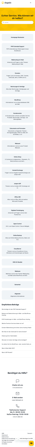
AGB (3, 433)
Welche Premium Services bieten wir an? (13, 323)
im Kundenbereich (17, 387)
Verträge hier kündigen (8, 440)
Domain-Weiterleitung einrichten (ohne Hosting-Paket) (16, 327)
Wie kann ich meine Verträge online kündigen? (14, 340)
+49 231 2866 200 (17, 417)
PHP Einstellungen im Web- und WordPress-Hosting (16, 319)
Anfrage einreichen (7, 442)
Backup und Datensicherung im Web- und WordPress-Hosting (16, 314)
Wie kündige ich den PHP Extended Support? (14, 309)
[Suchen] (17, 22)
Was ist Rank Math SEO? (8, 348)
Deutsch (30, 433)
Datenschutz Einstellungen (9, 438)
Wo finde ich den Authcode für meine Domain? (14, 331)
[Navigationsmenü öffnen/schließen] (30, 3)
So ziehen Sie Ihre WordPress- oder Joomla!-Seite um (16, 344)
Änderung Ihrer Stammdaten (9, 336)
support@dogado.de (17, 400)
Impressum (5, 435)
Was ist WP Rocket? (7, 352)
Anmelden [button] (4, 444)
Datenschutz (5, 437)
